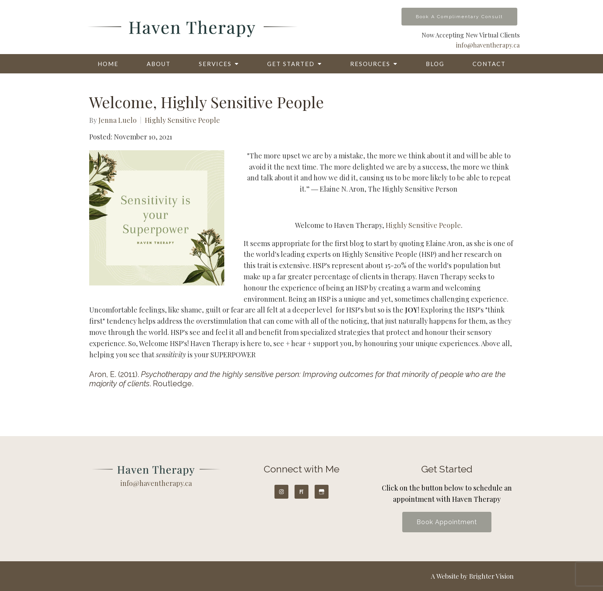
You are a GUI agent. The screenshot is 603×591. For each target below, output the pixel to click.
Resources (370, 63)
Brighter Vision (491, 576)
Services (215, 63)
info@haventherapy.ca (488, 45)
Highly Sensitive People (182, 120)
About (159, 63)
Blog (435, 63)
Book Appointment (447, 522)
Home (108, 63)
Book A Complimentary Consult (459, 16)
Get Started (291, 63)
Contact (489, 63)
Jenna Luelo (117, 120)
